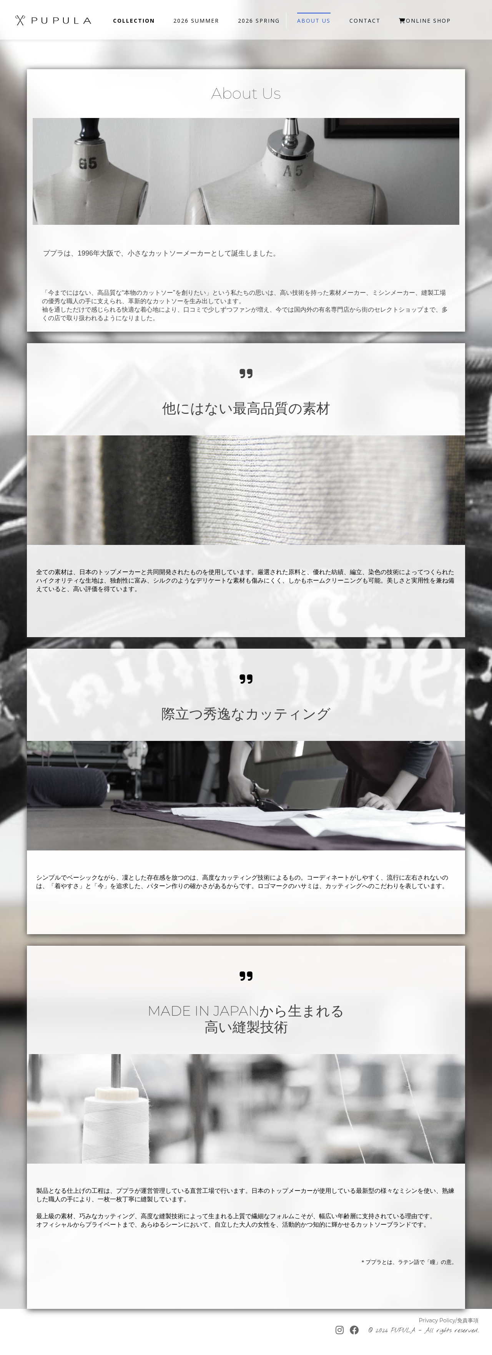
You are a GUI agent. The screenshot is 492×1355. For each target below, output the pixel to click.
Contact (365, 20)
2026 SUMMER (196, 20)
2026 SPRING (259, 20)
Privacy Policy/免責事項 (449, 1320)
